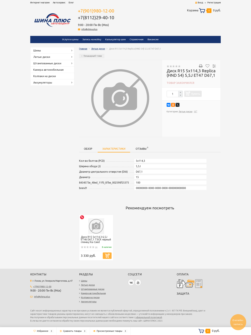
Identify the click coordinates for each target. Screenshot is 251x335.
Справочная (136, 39)
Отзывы (142, 148)
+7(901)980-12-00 (96, 10)
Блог (71, 2)
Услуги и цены (70, 39)
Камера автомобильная (48, 69)
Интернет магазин (40, 2)
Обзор (88, 148)
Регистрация (214, 2)
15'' (195, 111)
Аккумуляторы (42, 82)
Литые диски (41, 56)
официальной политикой (148, 317)
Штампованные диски (47, 63)
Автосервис (59, 2)
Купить (195, 93)
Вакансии (152, 39)
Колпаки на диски (44, 76)
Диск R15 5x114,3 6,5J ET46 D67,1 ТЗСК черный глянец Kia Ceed (96, 239)
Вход (199, 2)
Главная (83, 48)
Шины (37, 50)
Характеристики (113, 148)
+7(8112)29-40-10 (96, 17)
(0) (89, 247)
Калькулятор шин (115, 39)
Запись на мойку (91, 39)
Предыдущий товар (91, 56)
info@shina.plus (89, 29)
